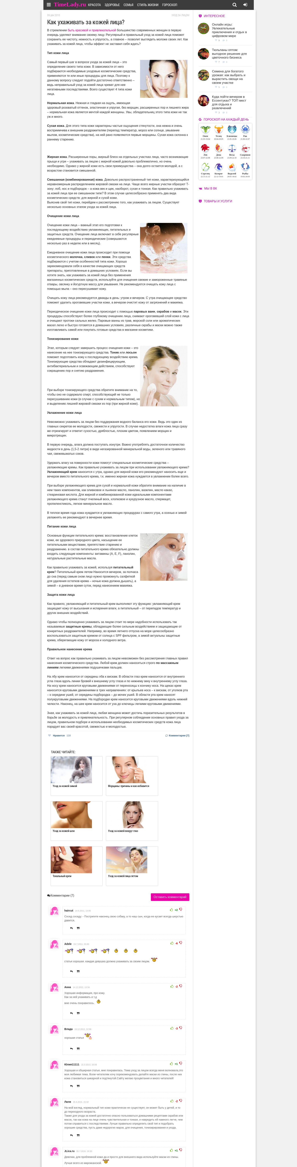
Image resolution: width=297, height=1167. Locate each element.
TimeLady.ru (70, 4)
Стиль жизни (152, 4)
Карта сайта (163, 1156)
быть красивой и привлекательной (92, 30)
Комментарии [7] (177, 735)
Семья (133, 4)
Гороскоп (174, 4)
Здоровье (116, 4)
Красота (99, 4)
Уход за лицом (180, 15)
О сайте (133, 1151)
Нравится (59, 735)
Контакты (134, 1156)
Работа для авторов (168, 1151)
